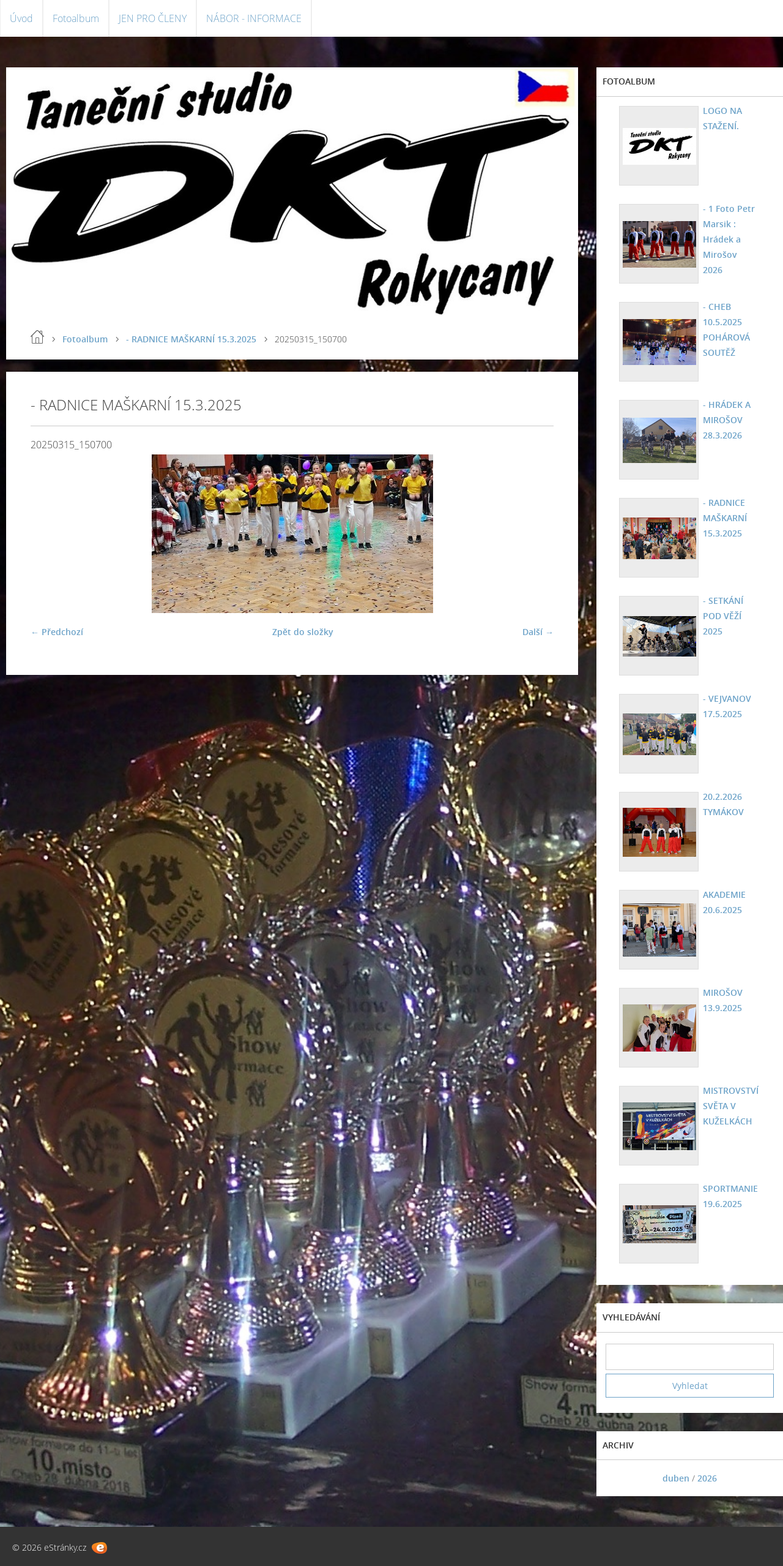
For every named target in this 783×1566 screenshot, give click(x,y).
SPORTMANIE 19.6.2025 (730, 1196)
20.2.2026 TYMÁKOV (723, 804)
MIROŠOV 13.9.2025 (723, 1000)
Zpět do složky (302, 632)
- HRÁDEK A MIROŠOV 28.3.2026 (727, 420)
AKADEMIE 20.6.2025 (724, 902)
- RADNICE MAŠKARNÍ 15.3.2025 (191, 339)
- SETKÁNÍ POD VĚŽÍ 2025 (723, 616)
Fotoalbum (76, 18)
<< (619, 1478)
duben (675, 1478)
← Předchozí (57, 632)
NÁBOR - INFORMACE (254, 18)
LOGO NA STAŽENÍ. (722, 118)
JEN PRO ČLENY (153, 18)
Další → (538, 632)
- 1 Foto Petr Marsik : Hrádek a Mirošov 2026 (729, 239)
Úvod (21, 18)
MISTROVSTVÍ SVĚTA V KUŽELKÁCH (731, 1106)
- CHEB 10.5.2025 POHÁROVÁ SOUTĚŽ (726, 329)
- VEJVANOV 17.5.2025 (727, 706)
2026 (707, 1478)
